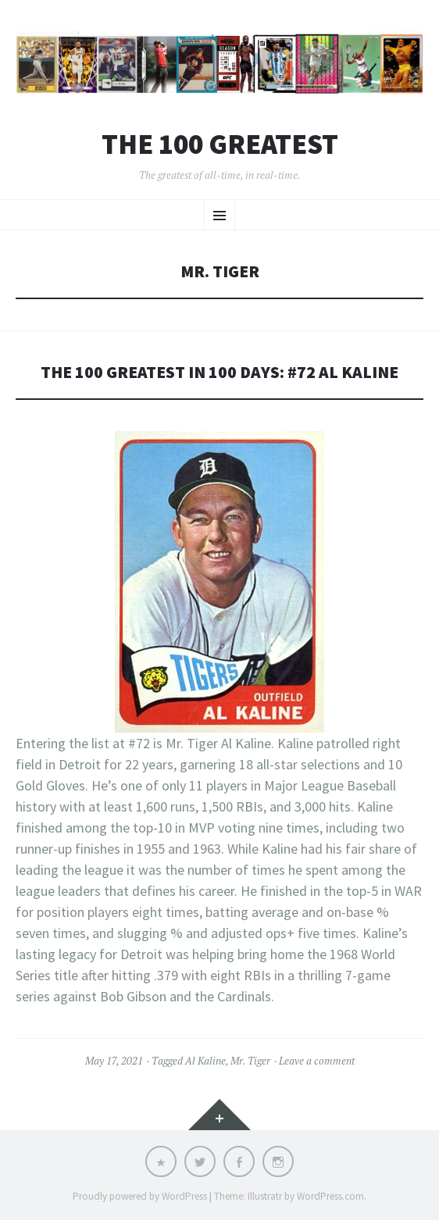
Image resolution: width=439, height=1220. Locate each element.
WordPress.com (330, 1196)
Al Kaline (205, 1061)
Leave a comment (317, 1061)
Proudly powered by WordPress (140, 1196)
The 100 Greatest (220, 144)
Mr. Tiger (250, 1061)
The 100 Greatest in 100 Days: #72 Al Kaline (219, 372)
